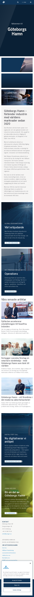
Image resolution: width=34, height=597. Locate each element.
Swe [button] (25, 2)
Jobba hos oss (6, 555)
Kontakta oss (6, 558)
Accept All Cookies (17, 580)
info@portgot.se (7, 534)
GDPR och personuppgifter (9, 560)
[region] (17, 578)
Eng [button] (23, 2)
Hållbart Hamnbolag (8, 550)
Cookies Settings (17, 590)
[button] (4, 2)
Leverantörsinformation (9, 553)
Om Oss (4, 548)
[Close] (30, 563)
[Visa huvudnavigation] (31, 2)
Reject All (16, 585)
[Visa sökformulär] (18, 2)
